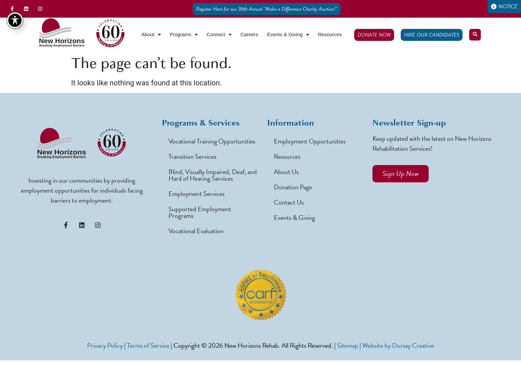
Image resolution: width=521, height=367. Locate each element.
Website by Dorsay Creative (398, 345)
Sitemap (347, 345)
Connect (219, 35)
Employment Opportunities (310, 141)
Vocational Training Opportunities (211, 141)
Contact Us (289, 202)
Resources (330, 34)
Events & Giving (288, 35)
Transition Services (192, 156)
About (151, 35)
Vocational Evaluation (196, 231)
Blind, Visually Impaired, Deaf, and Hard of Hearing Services (212, 175)
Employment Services (196, 194)
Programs (184, 35)
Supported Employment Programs (199, 212)
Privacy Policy (105, 345)
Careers (249, 34)
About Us (286, 172)
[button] (475, 35)
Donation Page (293, 187)
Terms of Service (148, 345)
